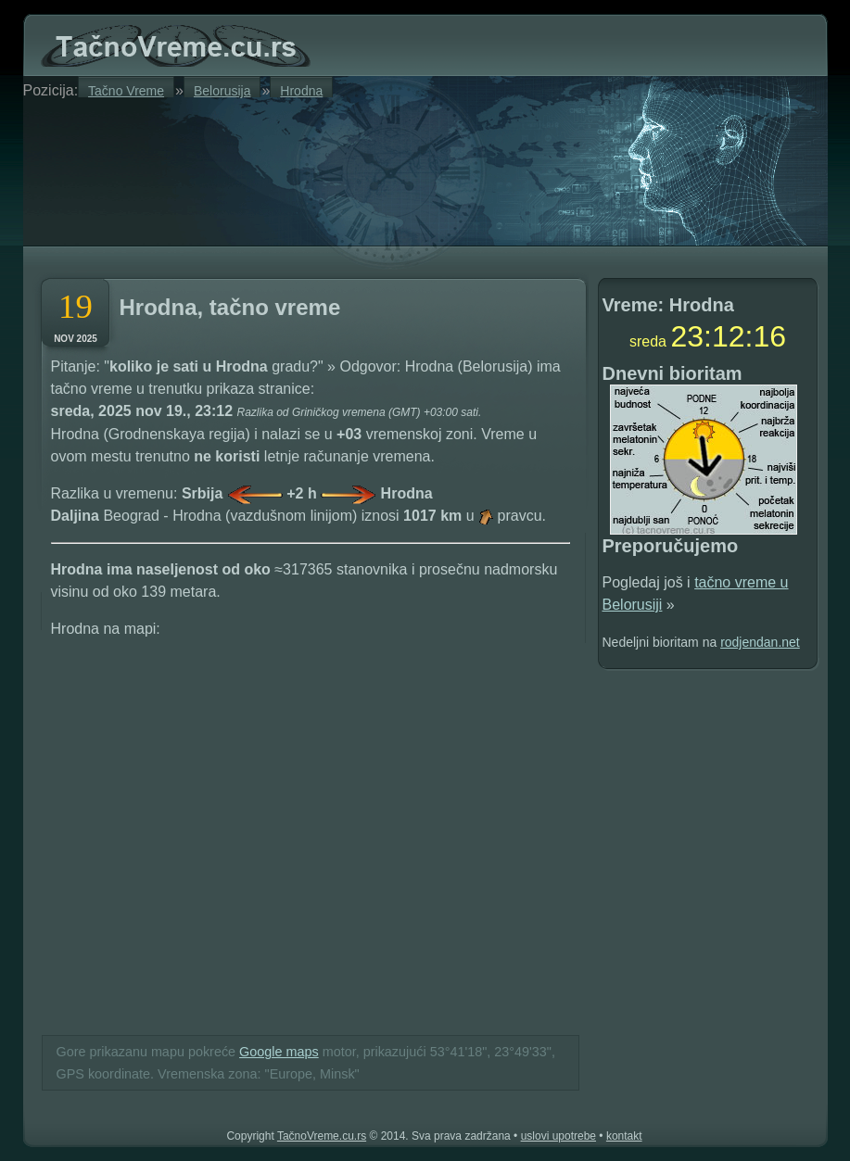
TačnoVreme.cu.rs (321, 1135)
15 (769, 336)
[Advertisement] (259, 168)
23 (687, 336)
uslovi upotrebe (558, 1135)
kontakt (624, 1135)
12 (728, 336)
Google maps (279, 1051)
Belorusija (222, 90)
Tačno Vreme (126, 90)
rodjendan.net (760, 642)
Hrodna (301, 90)
